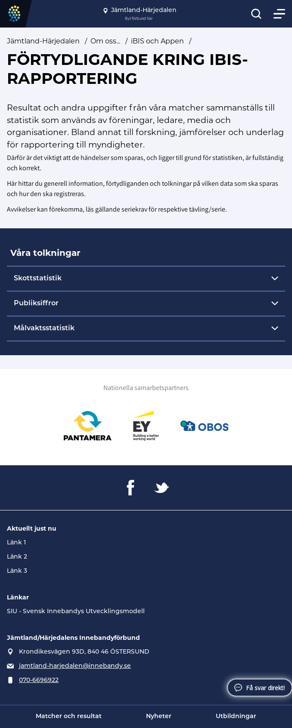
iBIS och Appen (157, 41)
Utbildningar (236, 716)
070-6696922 (39, 680)
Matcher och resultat (69, 716)
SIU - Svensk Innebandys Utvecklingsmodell (76, 611)
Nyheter (158, 716)
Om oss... (105, 41)
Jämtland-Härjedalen (43, 41)
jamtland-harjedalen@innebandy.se (75, 666)
